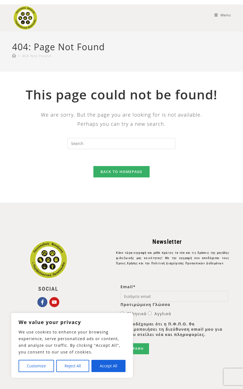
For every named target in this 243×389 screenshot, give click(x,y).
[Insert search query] (121, 143)
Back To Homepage (121, 171)
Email (128, 286)
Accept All (108, 365)
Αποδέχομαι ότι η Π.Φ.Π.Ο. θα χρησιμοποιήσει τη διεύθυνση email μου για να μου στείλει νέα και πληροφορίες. (171, 329)
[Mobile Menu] (222, 14)
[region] (72, 345)
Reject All (73, 365)
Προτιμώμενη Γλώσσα (145, 304)
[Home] (14, 55)
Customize (36, 365)
